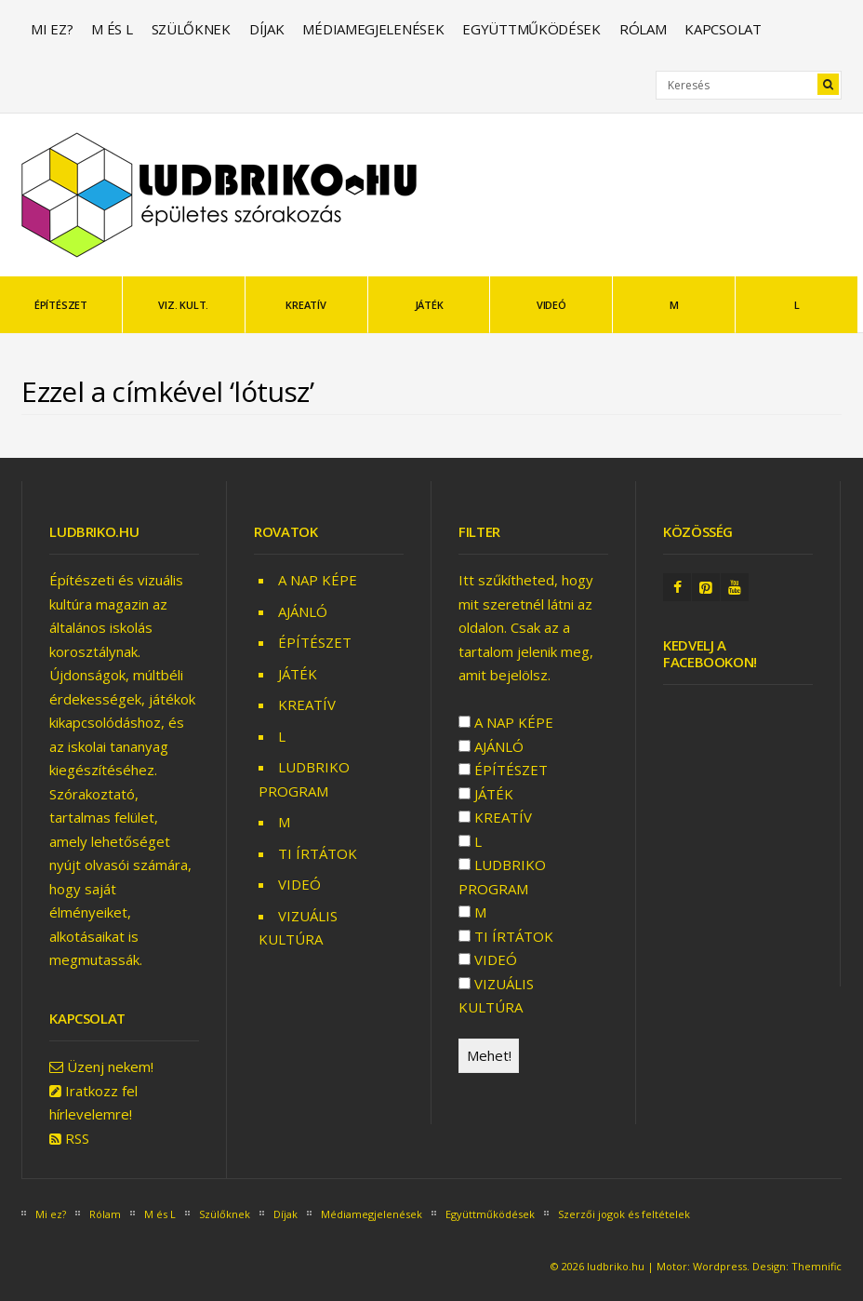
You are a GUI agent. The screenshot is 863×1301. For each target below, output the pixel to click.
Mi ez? (52, 29)
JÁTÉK (429, 305)
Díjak (267, 29)
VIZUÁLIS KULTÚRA (496, 995)
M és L (111, 29)
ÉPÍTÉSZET (60, 305)
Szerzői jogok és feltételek (624, 1214)
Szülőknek (191, 29)
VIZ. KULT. (183, 305)
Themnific (816, 1266)
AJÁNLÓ (302, 611)
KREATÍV (305, 305)
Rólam (643, 29)
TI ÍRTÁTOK (317, 853)
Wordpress (720, 1266)
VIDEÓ (551, 305)
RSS (77, 1138)
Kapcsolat (722, 29)
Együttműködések (531, 29)
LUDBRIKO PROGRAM (502, 876)
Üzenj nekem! (110, 1066)
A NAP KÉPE (317, 579)
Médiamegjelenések (373, 29)
